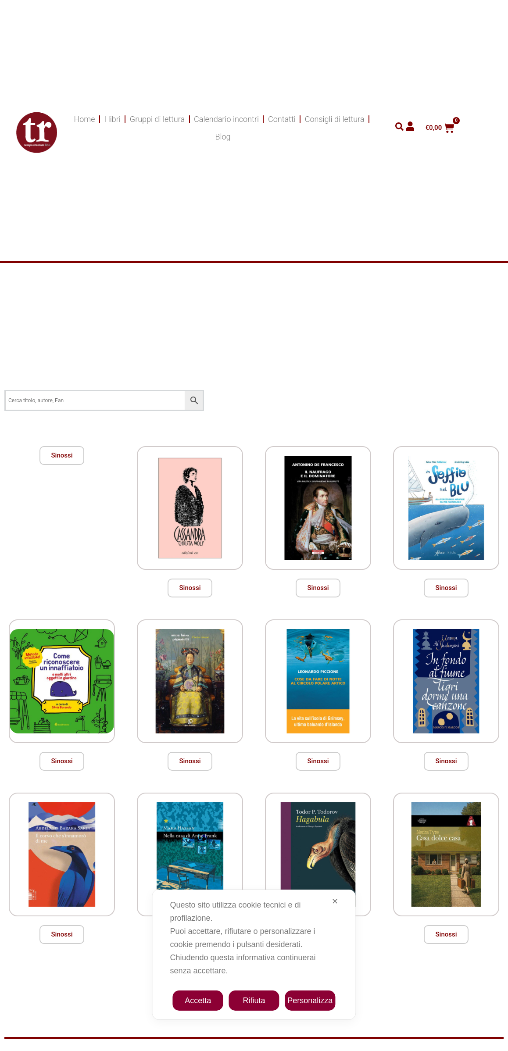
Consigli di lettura (335, 119)
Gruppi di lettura (157, 119)
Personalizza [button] (310, 1000)
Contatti (282, 119)
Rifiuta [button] (254, 1000)
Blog (222, 136)
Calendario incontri (226, 119)
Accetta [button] (198, 1000)
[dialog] (253, 954)
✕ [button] (335, 901)
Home (84, 119)
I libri (112, 119)
